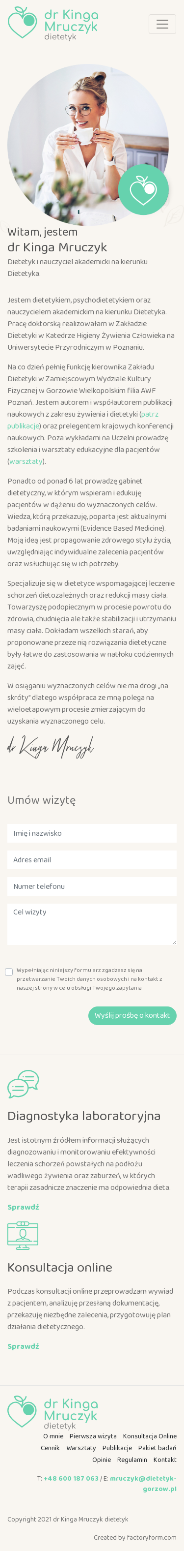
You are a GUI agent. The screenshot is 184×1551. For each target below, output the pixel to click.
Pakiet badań (157, 1448)
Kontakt (165, 1460)
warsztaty (26, 462)
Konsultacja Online (150, 1436)
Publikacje (117, 1448)
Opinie (101, 1460)
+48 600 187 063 (71, 1478)
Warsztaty (81, 1448)
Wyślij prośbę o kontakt (132, 1015)
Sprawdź (23, 1207)
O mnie (53, 1436)
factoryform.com (152, 1537)
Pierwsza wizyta (93, 1436)
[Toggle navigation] (162, 24)
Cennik (50, 1448)
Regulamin (132, 1460)
